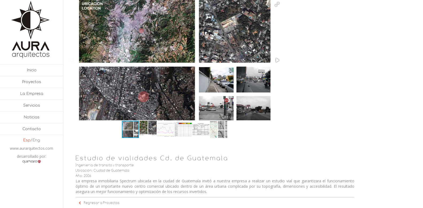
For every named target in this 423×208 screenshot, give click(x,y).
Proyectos (31, 82)
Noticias (32, 117)
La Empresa (31, 94)
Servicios (31, 105)
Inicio (32, 70)
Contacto (31, 129)
